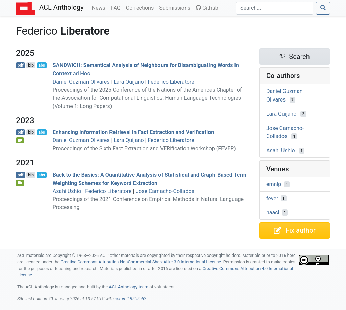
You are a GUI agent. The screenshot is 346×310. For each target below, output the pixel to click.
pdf (21, 65)
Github (207, 8)
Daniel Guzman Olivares (81, 82)
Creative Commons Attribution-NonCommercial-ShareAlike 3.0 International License (141, 261)
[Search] (274, 8)
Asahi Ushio (67, 191)
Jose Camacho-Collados (164, 191)
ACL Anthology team (128, 286)
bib (31, 65)
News (100, 7)
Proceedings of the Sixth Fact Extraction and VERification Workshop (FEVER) (144, 148)
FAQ (117, 7)
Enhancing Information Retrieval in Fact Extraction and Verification (133, 132)
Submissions (176, 7)
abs (41, 65)
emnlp (273, 184)
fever (272, 198)
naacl (272, 212)
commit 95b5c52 (130, 298)
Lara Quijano (129, 82)
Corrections (141, 7)
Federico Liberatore (171, 82)
